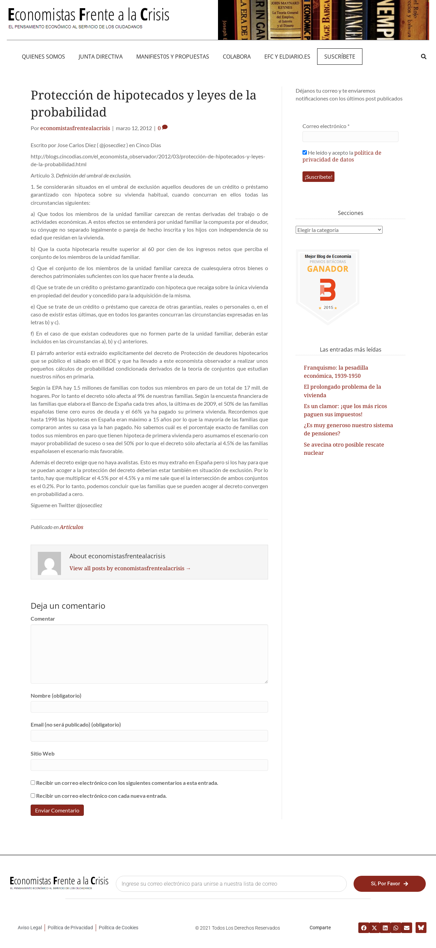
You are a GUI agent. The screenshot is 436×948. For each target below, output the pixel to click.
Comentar (43, 618)
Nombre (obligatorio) (56, 695)
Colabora (237, 56)
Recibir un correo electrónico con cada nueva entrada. (101, 795)
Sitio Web (42, 753)
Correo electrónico (325, 126)
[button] (423, 56)
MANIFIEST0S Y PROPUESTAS (172, 56)
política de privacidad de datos (342, 156)
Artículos (71, 527)
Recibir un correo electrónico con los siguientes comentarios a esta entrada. (127, 782)
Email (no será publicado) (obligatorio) (76, 724)
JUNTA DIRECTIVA (101, 56)
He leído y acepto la (342, 156)
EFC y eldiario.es (287, 56)
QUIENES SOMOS (43, 56)
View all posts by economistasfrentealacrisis (130, 568)
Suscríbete (339, 56)
